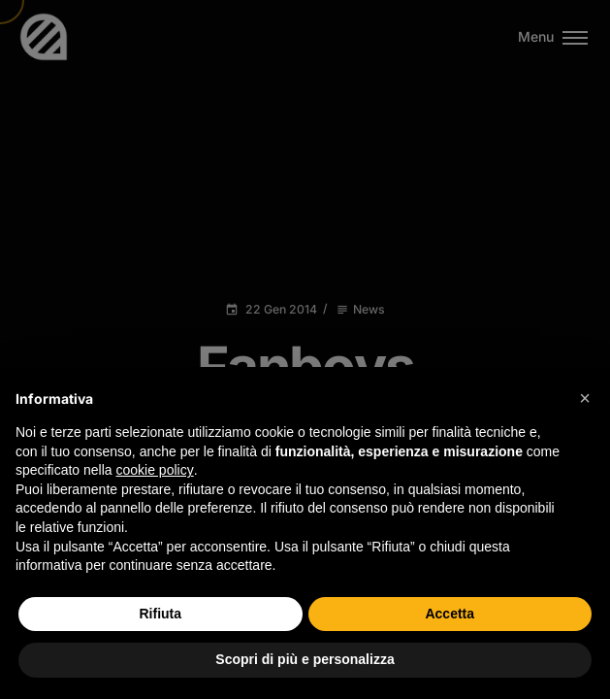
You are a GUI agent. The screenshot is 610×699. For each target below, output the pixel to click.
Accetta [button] (449, 613)
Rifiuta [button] (160, 613)
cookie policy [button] (155, 470)
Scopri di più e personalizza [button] (304, 659)
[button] (584, 398)
